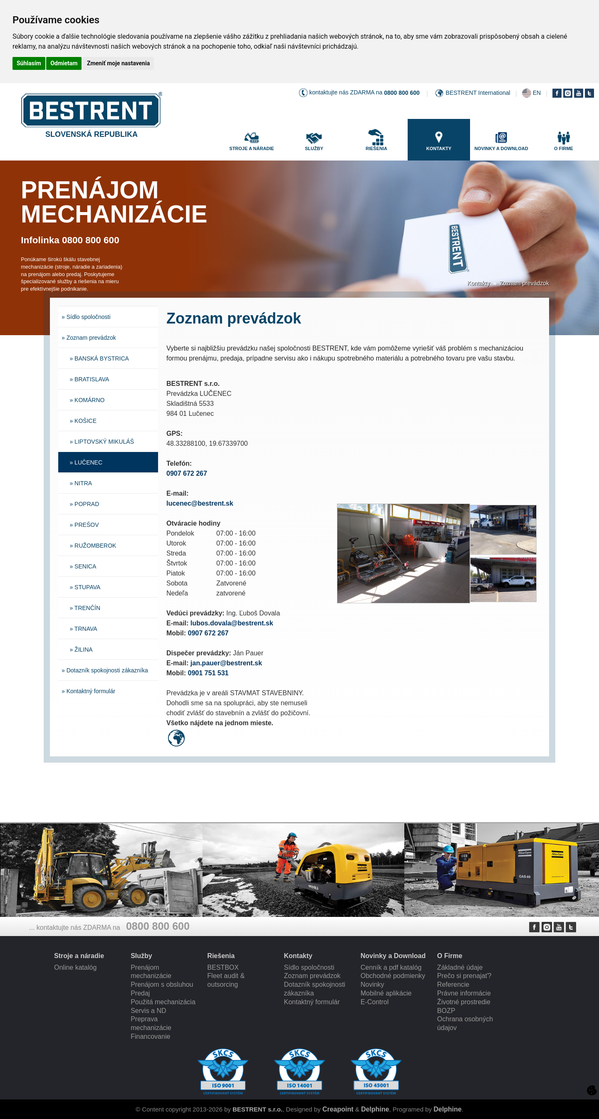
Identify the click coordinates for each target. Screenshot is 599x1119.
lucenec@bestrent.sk (199, 503)
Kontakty (478, 283)
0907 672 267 (186, 473)
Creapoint (338, 1109)
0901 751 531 (208, 673)
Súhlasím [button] (29, 63)
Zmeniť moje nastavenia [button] (118, 63)
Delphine (375, 1109)
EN (537, 92)
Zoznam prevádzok (524, 283)
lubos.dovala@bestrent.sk (232, 623)
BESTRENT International (478, 92)
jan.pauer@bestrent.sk (226, 663)
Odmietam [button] (63, 63)
